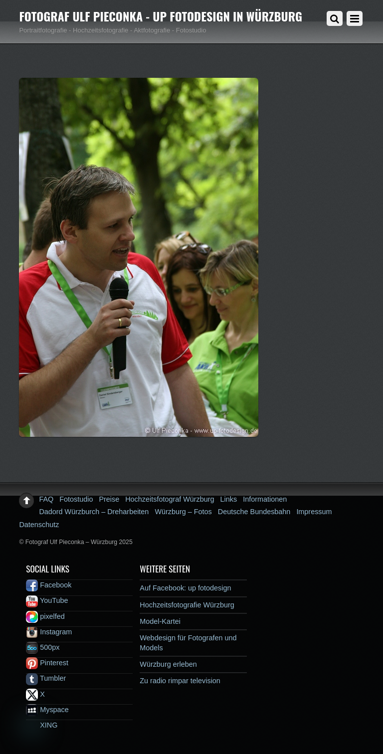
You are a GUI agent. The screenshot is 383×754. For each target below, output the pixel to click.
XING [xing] (41, 725)
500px (42, 647)
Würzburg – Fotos (183, 512)
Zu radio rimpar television (180, 681)
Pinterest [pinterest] (47, 663)
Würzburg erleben (168, 664)
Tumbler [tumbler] (46, 678)
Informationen (265, 499)
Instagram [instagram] (49, 632)
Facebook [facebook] (48, 585)
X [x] (35, 694)
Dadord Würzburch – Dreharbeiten (94, 512)
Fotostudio (76, 499)
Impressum (314, 512)
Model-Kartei (160, 621)
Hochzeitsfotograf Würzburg (169, 499)
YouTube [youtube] (47, 600)
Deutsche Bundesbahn (254, 512)
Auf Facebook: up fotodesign (185, 588)
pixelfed (45, 616)
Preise (109, 499)
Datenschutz (39, 525)
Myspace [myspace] (47, 710)
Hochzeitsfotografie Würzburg (187, 605)
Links (228, 499)
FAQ (46, 499)
